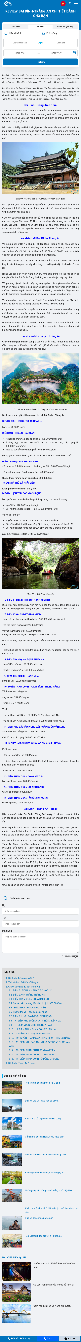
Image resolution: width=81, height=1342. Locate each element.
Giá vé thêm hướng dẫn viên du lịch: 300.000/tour (38, 1003)
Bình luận (7, 930)
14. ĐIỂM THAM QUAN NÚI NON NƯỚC (34, 1054)
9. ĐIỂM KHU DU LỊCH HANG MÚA (32, 1033)
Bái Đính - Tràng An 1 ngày (21, 1063)
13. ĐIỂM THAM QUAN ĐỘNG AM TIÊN (34, 1050)
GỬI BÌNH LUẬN (70, 956)
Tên (4, 918)
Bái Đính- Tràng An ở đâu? (21, 978)
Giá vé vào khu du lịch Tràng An (24, 986)
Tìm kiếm (40, 62)
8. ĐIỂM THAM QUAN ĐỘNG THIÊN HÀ (35, 1029)
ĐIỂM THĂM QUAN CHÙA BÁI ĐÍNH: (31, 999)
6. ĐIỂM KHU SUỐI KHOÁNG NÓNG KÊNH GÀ (37, 1020)
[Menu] (76, 3)
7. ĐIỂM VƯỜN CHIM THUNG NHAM (32, 1025)
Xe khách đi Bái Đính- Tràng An (23, 982)
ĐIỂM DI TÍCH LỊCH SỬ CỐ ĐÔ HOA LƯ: (33, 990)
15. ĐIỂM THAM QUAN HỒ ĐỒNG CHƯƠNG (36, 1058)
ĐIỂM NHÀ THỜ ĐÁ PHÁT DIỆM (29, 1007)
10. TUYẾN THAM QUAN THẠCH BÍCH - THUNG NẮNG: (42, 1038)
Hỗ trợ (69, 1338)
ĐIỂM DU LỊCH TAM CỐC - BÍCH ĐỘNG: (32, 1016)
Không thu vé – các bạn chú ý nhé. (30, 1012)
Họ (3, 905)
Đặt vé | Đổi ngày (19, 1338)
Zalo (48, 1338)
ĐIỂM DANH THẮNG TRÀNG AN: (29, 994)
